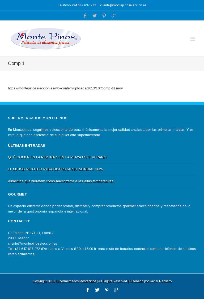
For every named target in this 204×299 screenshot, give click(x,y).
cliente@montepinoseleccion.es (123, 5)
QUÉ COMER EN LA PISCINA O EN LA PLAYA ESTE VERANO (57, 157)
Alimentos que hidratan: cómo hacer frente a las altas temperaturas (60, 181)
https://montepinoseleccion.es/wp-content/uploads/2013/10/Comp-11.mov (65, 88)
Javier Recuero (161, 281)
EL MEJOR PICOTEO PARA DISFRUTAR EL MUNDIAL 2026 (55, 169)
